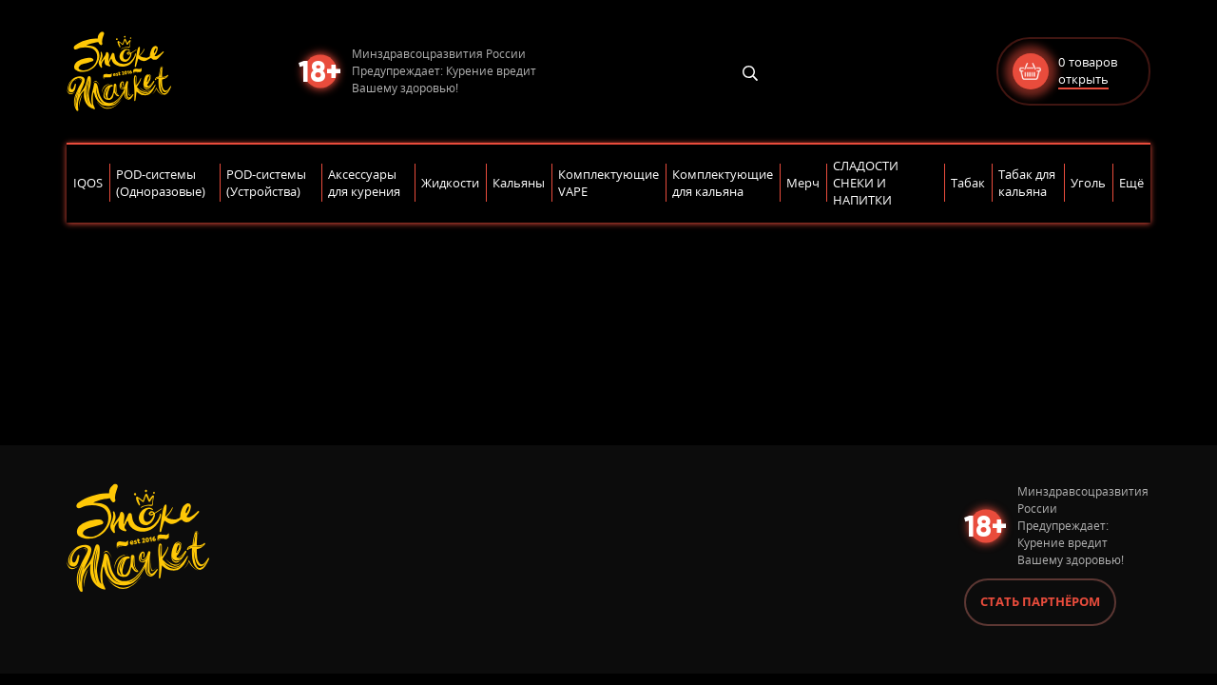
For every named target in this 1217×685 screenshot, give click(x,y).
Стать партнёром (1040, 601)
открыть (1083, 79)
